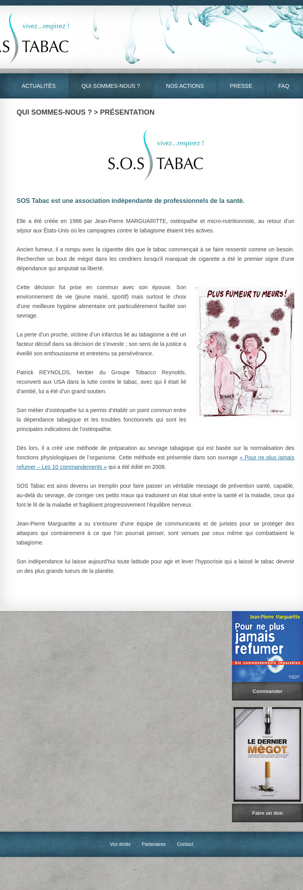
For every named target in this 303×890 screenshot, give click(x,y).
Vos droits (120, 844)
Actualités (39, 86)
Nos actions (185, 86)
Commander (267, 691)
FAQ (283, 86)
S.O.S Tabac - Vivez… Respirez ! (151, 37)
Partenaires (154, 844)
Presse (241, 86)
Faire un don (267, 813)
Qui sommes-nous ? (111, 86)
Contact (185, 844)
